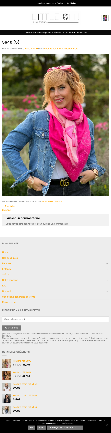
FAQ (4, 285)
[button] (4, 18)
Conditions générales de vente (18, 296)
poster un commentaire (51, 201)
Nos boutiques (10, 258)
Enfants (6, 269)
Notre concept (10, 280)
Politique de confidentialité (65, 428)
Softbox (6, 274)
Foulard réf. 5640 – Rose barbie (61, 48)
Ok (31, 428)
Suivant (7, 210)
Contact (6, 291)
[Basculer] (107, 263)
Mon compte (9, 302)
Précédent (9, 206)
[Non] (107, 425)
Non (41, 428)
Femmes (6, 263)
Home (5, 252)
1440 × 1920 (31, 48)
